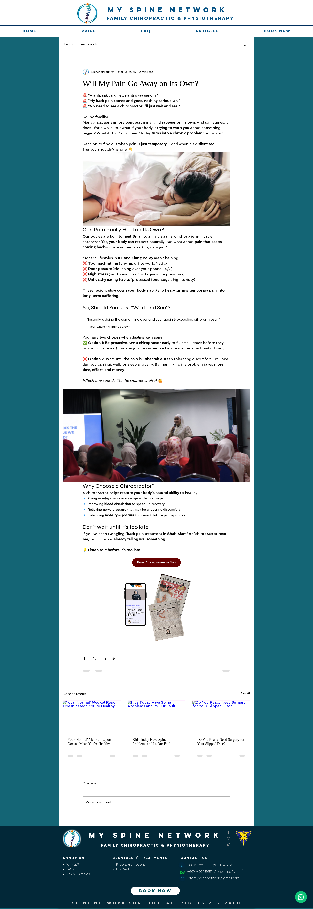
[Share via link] (114, 658)
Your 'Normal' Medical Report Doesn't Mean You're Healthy (89, 742)
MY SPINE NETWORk (167, 9)
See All (245, 693)
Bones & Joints (90, 44)
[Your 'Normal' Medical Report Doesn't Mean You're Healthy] (92, 717)
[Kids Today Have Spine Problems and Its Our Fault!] (156, 717)
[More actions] (228, 71)
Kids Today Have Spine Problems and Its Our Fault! (153, 742)
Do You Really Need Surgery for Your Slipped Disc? (220, 742)
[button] (245, 44)
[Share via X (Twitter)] (94, 658)
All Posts (68, 44)
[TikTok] (228, 845)
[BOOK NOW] (155, 891)
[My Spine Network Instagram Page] (228, 839)
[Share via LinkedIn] (104, 658)
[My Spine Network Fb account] (228, 833)
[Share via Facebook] (84, 658)
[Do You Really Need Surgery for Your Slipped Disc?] (221, 717)
